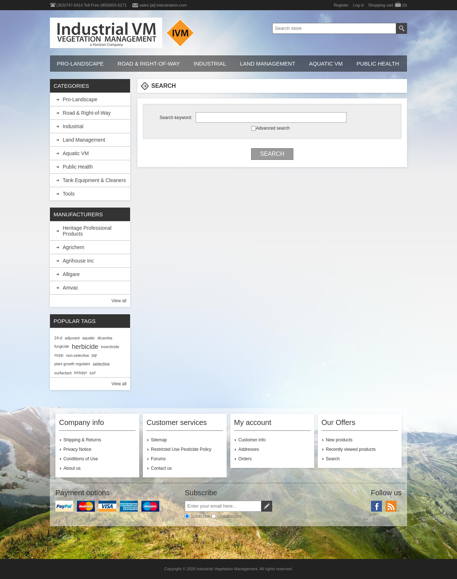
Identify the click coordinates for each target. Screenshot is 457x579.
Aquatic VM (326, 63)
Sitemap (159, 439)
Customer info (252, 439)
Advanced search (273, 128)
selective (101, 364)
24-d (58, 338)
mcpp (58, 355)
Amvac (70, 288)
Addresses (248, 449)
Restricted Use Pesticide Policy (181, 449)
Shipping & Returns (82, 439)
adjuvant (72, 338)
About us (72, 468)
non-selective (77, 355)
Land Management (267, 63)
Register (341, 5)
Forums (158, 458)
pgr (94, 355)
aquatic (88, 338)
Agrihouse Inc (78, 261)
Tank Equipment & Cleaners (94, 180)
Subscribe (200, 516)
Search (333, 458)
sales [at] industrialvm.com (163, 5)
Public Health (377, 63)
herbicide (85, 346)
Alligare (71, 274)
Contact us (161, 468)
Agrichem (73, 247)
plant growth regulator (72, 364)
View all (119, 300)
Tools (69, 194)
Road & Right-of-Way (148, 63)
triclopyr (80, 373)
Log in (358, 5)
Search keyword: (176, 117)
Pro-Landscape (80, 63)
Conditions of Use (80, 458)
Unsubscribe (229, 516)
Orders (245, 458)
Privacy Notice (77, 449)
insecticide (110, 346)
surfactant (62, 373)
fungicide (61, 346)
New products (339, 439)
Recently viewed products (351, 449)
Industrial (210, 63)
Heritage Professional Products (87, 231)
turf (92, 373)
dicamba (104, 338)
